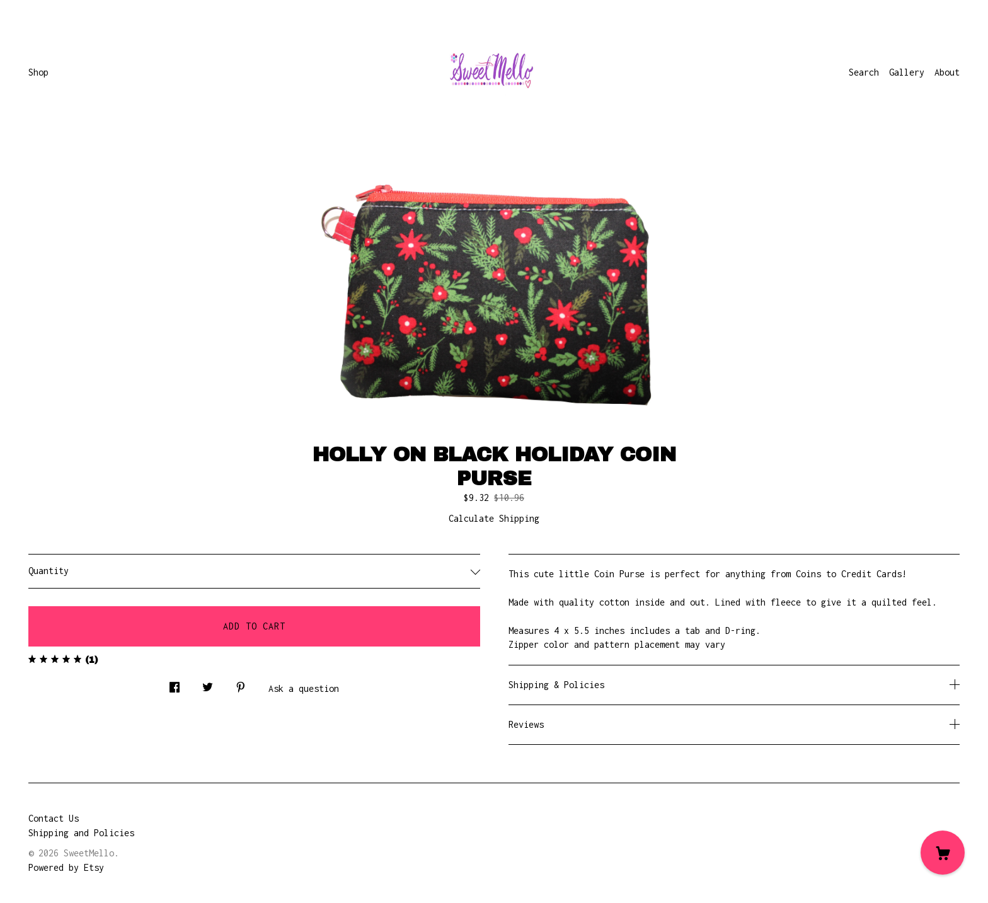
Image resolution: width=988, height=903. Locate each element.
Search (864, 72)
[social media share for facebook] (174, 683)
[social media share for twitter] (207, 683)
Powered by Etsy (66, 867)
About (947, 72)
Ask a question (303, 688)
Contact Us (53, 818)
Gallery (906, 72)
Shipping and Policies (81, 832)
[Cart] (943, 853)
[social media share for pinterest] (241, 683)
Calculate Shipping (494, 518)
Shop (38, 72)
